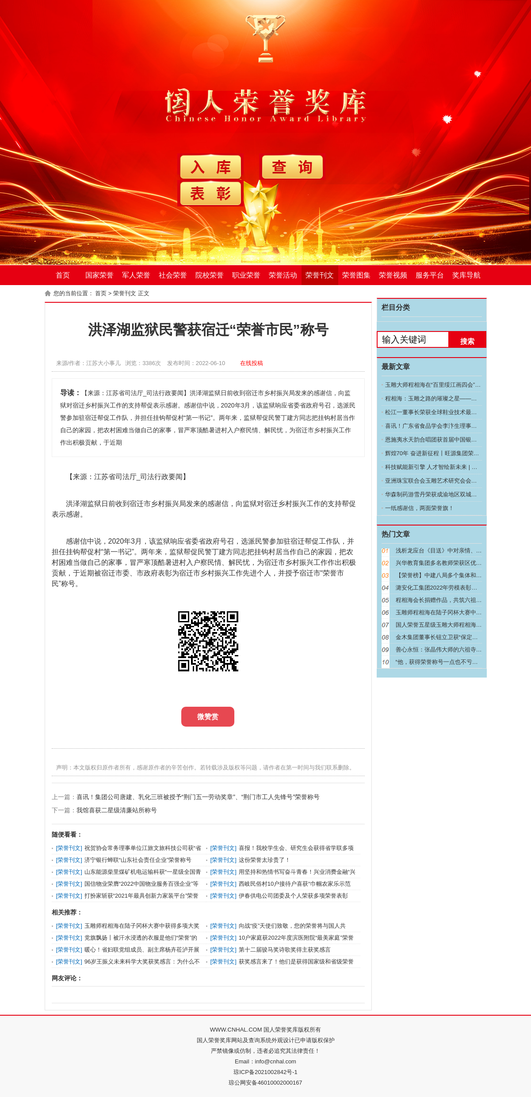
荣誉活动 (283, 275)
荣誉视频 (393, 275)
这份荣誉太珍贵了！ (264, 860)
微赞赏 (207, 716)
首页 (63, 275)
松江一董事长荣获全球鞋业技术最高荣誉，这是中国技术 (457, 412)
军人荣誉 (136, 275)
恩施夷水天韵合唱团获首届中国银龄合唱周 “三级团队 (453, 439)
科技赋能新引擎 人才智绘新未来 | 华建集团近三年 (448, 467)
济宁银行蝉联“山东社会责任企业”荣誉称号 (138, 860)
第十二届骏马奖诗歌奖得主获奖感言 (285, 949)
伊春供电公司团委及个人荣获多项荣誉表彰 (293, 895)
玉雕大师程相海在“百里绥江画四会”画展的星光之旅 (450, 384)
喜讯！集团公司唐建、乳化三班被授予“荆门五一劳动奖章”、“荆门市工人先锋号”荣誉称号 (198, 796)
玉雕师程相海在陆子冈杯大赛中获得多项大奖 (141, 925)
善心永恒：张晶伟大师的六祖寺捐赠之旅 (447, 649)
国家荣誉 (99, 275)
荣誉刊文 (320, 275)
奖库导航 (466, 275)
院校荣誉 (209, 275)
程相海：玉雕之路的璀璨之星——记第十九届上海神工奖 (457, 398)
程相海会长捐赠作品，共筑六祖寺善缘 (444, 600)
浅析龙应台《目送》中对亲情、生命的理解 (450, 550)
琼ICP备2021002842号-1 (265, 1072)
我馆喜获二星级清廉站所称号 (116, 810)
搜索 (467, 341)
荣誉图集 (356, 275)
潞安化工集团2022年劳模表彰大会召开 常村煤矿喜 (460, 587)
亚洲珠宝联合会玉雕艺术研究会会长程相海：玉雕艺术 (454, 480)
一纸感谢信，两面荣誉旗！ (419, 508)
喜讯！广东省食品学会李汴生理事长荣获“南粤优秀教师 (455, 426)
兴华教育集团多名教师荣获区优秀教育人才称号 (456, 563)
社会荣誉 (173, 275)
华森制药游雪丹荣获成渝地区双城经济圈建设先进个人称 (457, 494)
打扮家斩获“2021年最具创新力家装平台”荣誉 (141, 895)
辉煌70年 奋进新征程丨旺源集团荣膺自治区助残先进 (452, 453)
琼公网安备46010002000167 (265, 1082)
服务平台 (430, 275)
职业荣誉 (246, 275)
